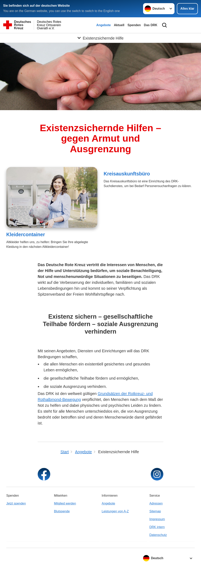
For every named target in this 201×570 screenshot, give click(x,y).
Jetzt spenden (16, 503)
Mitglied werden (65, 503)
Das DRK (150, 25)
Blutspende (62, 511)
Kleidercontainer (25, 234)
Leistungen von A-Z (115, 511)
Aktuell (119, 25)
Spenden (134, 25)
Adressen (156, 503)
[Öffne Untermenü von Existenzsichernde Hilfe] (100, 38)
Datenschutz (158, 535)
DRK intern (157, 527)
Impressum (157, 519)
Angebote (103, 25)
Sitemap (155, 511)
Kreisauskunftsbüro (127, 173)
